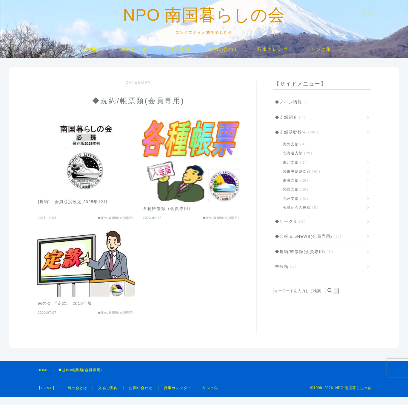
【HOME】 (89, 57)
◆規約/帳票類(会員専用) (303, 259)
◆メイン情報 (292, 110)
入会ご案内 (177, 57)
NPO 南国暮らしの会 (204, 19)
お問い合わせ (223, 57)
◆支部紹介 (289, 125)
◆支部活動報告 (295, 140)
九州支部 (294, 206)
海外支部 (293, 152)
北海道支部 (296, 161)
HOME (44, 378)
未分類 (284, 274)
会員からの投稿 (299, 215)
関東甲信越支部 (300, 179)
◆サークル (289, 229)
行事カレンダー (275, 57)
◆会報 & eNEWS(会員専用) (308, 244)
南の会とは (134, 57)
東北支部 (293, 170)
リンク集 (321, 57)
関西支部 (294, 197)
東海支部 (294, 188)
